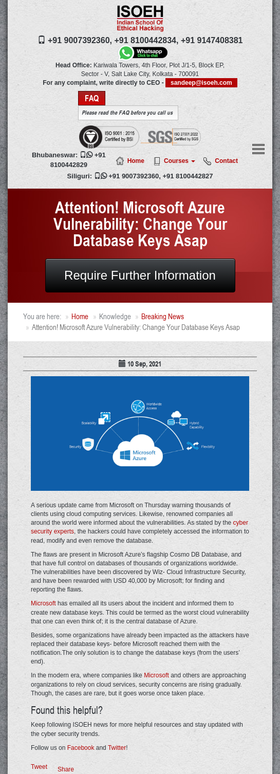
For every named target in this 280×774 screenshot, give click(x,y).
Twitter (117, 747)
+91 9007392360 (133, 176)
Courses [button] (179, 160)
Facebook (81, 747)
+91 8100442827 (187, 176)
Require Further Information (140, 275)
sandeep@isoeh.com (201, 82)
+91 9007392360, (80, 40)
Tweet (39, 766)
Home (135, 160)
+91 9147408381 (212, 40)
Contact (226, 160)
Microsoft (43, 603)
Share (66, 769)
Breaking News (162, 316)
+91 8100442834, (146, 40)
